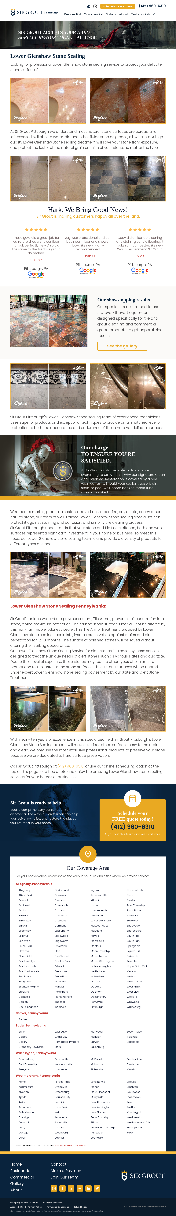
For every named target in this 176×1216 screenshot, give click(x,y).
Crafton (59, 910)
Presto (131, 900)
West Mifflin (134, 986)
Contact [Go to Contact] (159, 14)
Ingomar (96, 890)
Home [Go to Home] (16, 1164)
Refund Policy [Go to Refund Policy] (80, 1207)
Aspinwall (24, 905)
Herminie (60, 1102)
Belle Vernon (26, 1112)
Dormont (60, 925)
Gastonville (61, 1059)
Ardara (23, 1102)
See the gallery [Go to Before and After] (122, 346)
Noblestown (98, 976)
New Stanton (98, 1112)
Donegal (24, 1132)
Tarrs (130, 1102)
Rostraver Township (103, 1127)
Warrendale (134, 981)
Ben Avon (24, 941)
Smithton (132, 1087)
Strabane (133, 1064)
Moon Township (100, 951)
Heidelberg (61, 991)
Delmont (24, 1122)
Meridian (96, 1036)
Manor (95, 1087)
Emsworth (61, 946)
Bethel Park (25, 946)
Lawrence (61, 1069)
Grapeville (61, 1087)
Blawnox (24, 951)
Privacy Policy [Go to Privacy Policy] (35, 1207)
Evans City (61, 1036)
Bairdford (24, 915)
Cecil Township (28, 1064)
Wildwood (133, 1002)
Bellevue (24, 936)
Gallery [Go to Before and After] (111, 14)
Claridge (24, 1117)
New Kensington (100, 1107)
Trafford (132, 1107)
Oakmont (96, 991)
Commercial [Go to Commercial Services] (93, 14)
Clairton (59, 900)
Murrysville (97, 1097)
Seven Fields (134, 1031)
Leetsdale (97, 915)
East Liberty (62, 930)
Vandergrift (134, 1112)
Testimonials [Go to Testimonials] (140, 14)
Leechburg (61, 1132)
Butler (22, 1031)
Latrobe (59, 1127)
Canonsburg (26, 1059)
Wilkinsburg (134, 1007)
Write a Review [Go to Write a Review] (88, 6)
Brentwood (25, 976)
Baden (23, 1019)
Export (22, 1137)
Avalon (23, 910)
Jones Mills (61, 1122)
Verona (131, 971)
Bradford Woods (29, 971)
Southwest (133, 1092)
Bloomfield (25, 956)
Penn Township (100, 1117)
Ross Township (136, 905)
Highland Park (63, 996)
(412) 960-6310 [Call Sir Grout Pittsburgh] (152, 6)
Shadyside (133, 925)
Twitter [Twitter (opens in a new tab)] (71, 1188)
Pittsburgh (97, 1007)
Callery (23, 1042)
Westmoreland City (139, 1122)
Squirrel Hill (133, 951)
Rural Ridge (134, 910)
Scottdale (97, 1137)
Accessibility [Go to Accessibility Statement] (16, 1207)
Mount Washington (102, 961)
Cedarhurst (62, 890)
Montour (96, 946)
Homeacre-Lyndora (67, 1042)
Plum (130, 895)
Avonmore (25, 1107)
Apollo (22, 1097)
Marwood (97, 1031)
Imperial (60, 1002)
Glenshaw (61, 971)
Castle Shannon (28, 1007)
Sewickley (132, 920)
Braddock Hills (27, 966)
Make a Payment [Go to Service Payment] (67, 1170)
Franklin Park (62, 961)
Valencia (132, 1036)
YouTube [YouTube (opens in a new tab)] (80, 1188)
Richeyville (97, 1069)
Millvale (95, 936)
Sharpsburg (134, 930)
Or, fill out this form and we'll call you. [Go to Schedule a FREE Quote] (132, 834)
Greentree (61, 981)
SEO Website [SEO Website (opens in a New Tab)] (130, 1206)
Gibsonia (60, 966)
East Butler (61, 1031)
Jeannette (61, 1117)
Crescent (60, 920)
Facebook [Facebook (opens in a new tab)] (62, 1188)
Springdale (133, 946)
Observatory (98, 996)
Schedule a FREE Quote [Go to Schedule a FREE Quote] (118, 6)
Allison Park (25, 895)
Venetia (131, 1069)
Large (94, 905)
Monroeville (98, 941)
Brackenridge (27, 961)
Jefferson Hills (99, 895)
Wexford (132, 996)
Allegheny (25, 890)
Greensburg (62, 1092)
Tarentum (133, 961)
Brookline (24, 991)
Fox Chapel (61, 956)
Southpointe (134, 1059)
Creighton (61, 915)
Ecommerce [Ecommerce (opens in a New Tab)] (144, 1206)
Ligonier (59, 1137)
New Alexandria (100, 1102)
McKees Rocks (99, 925)
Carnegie (24, 996)
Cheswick (60, 895)
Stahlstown (134, 1097)
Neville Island (98, 971)
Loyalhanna (98, 1081)
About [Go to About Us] (123, 14)
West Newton (135, 1117)
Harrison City (62, 1097)
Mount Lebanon (100, 956)
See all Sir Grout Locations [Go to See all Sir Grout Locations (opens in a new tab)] (71, 1145)
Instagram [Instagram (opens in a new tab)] (54, 1188)
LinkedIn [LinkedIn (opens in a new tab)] (88, 1188)
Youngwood (134, 1127)
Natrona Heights (101, 966)
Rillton (94, 1122)
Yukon (130, 1132)
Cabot (23, 1036)
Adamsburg (26, 1087)
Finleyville (24, 1069)
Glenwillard (61, 976)
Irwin (57, 1112)
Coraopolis (61, 905)
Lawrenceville (99, 910)
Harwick (59, 986)
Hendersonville (63, 1064)
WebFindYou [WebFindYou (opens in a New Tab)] (159, 1206)
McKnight (96, 930)
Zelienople (133, 1042)
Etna (57, 951)
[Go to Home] (35, 12)
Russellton (133, 915)
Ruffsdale (97, 1132)
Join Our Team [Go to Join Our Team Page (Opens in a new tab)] (65, 1177)
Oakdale (96, 981)
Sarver (95, 1042)
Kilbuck (95, 900)
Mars (58, 1047)
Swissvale (132, 956)
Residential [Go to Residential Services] (72, 14)
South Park (133, 941)
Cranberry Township (31, 1047)
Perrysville (97, 1002)
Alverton (24, 1092)
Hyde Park (61, 1107)
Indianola (60, 1007)
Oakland (96, 986)
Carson (23, 1002)
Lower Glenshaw (101, 920)
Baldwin (23, 925)
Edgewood (61, 936)
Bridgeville (25, 981)
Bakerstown (26, 920)
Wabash (132, 976)
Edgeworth (61, 941)
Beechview (25, 930)
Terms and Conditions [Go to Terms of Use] (57, 1207)
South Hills (133, 936)
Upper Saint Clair (137, 966)
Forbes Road (63, 1081)
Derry (22, 1127)
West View (133, 991)
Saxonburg (97, 1047)
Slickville (131, 1081)
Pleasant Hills (135, 890)
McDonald (97, 1059)
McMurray (97, 1064)
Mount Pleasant (100, 1092)
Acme (22, 1081)
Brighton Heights (29, 986)
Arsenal (23, 900)
